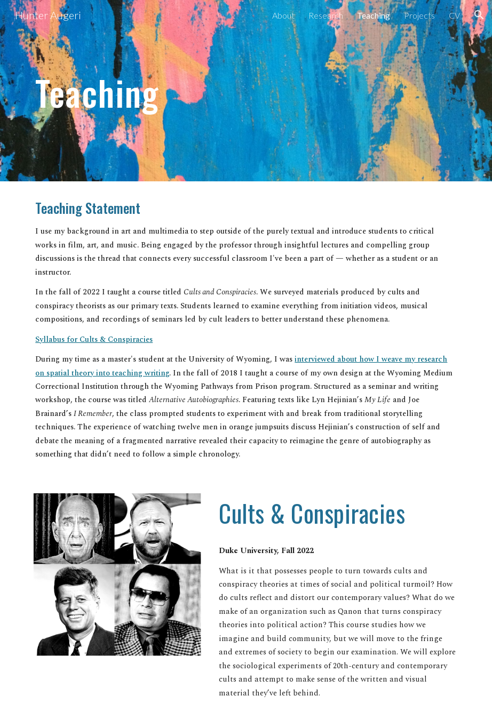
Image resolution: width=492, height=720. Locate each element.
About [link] (283, 15)
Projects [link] (419, 15)
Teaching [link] (373, 15)
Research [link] (325, 15)
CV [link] (454, 15)
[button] (479, 15)
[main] (209, 90)
